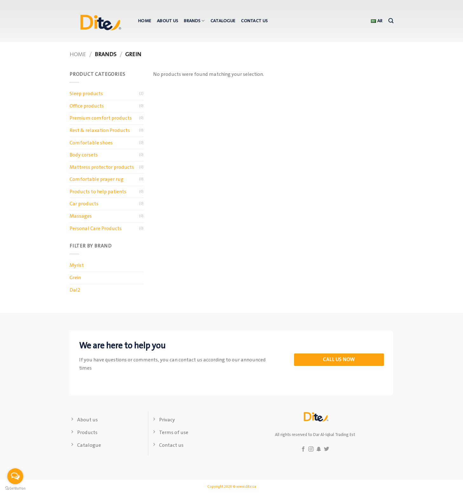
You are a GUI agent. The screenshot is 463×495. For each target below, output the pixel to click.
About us (167, 20)
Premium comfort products (101, 118)
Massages (81, 216)
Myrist (77, 265)
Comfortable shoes (91, 143)
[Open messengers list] (15, 476)
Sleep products (86, 94)
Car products (84, 204)
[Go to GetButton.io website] (15, 488)
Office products (87, 106)
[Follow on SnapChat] (318, 449)
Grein (75, 278)
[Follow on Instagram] (310, 449)
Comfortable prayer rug (97, 179)
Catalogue (223, 20)
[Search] (390, 21)
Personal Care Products (96, 229)
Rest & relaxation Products (100, 131)
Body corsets (84, 155)
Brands (194, 20)
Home (144, 20)
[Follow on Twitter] (326, 449)
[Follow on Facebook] (303, 449)
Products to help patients (98, 192)
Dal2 (75, 290)
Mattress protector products (102, 167)
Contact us (254, 20)
